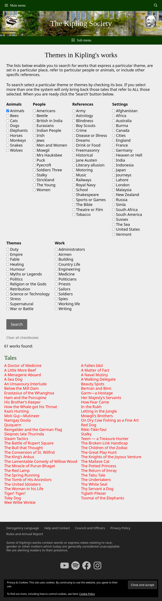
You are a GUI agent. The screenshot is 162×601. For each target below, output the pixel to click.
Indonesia (123, 165)
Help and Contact (57, 528)
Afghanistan (125, 111)
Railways (81, 180)
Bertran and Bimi (96, 388)
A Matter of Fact (95, 370)
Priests (63, 284)
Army (79, 111)
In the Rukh (91, 406)
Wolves (14, 150)
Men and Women (50, 145)
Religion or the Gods (26, 284)
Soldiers (64, 294)
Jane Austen (84, 160)
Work (60, 243)
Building (64, 259)
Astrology (82, 115)
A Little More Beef (20, 370)
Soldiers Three (47, 170)
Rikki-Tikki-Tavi (94, 429)
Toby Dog (12, 497)
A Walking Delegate (98, 379)
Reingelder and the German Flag (33, 429)
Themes (13, 243)
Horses (14, 135)
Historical (82, 155)
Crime (79, 130)
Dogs (12, 125)
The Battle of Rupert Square (29, 443)
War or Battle (20, 309)
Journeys (121, 175)
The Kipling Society (81, 23)
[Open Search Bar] (155, 5)
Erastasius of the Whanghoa (29, 392)
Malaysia (121, 190)
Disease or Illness (89, 135)
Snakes (14, 145)
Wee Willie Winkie (19, 502)
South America (127, 214)
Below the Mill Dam (21, 388)
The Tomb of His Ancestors (28, 479)
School (80, 190)
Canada (121, 130)
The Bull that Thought (23, 447)
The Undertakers (96, 479)
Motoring (82, 170)
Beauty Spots (92, 383)
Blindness (82, 121)
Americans (44, 111)
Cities (119, 135)
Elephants (17, 130)
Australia (122, 121)
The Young (44, 185)
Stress (13, 299)
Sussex (120, 219)
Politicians (66, 279)
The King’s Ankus (19, 456)
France (120, 145)
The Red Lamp (17, 470)
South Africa (125, 209)
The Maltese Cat (95, 461)
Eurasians (43, 125)
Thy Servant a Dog (97, 488)
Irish (39, 135)
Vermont (121, 234)
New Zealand (125, 194)
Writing (63, 309)
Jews (39, 140)
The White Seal (94, 484)
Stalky (40, 175)
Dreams (81, 140)
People (39, 104)
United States (126, 229)
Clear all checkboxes (22, 337)
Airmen (63, 254)
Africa (119, 115)
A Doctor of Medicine (23, 365)
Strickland (43, 180)
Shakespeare (85, 194)
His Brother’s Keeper (22, 402)
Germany (122, 150)
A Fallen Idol (92, 365)
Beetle (40, 115)
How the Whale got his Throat (30, 406)
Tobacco (81, 214)
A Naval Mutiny (94, 374)
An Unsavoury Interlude (25, 383)
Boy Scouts (83, 125)
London (121, 185)
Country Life (67, 264)
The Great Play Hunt (99, 452)
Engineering (67, 269)
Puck (39, 160)
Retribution (18, 289)
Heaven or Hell (127, 155)
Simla (119, 204)
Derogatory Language (22, 528)
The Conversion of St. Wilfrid (29, 452)
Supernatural (19, 304)
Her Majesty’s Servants (101, 397)
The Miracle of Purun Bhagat (29, 465)
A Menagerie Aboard (22, 374)
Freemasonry (86, 150)
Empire (14, 254)
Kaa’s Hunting (16, 411)
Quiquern (12, 424)
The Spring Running (21, 475)
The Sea (121, 224)
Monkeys (16, 140)
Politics (14, 279)
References (82, 104)
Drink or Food (86, 145)
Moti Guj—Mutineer (21, 415)
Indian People (47, 130)
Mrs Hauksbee (47, 155)
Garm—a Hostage (97, 392)
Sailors (62, 289)
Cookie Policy (87, 594)
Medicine (65, 274)
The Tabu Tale (93, 475)
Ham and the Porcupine (25, 397)
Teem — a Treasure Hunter (105, 438)
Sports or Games (89, 200)
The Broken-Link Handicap (104, 443)
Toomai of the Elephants (102, 497)
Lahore (120, 180)
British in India (48, 121)
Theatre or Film (87, 209)
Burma (120, 125)
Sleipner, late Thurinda (24, 433)
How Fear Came (95, 402)
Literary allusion (88, 165)
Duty (12, 249)
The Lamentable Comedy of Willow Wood (40, 461)
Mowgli (41, 150)
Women (41, 190)
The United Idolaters (22, 484)
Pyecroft (42, 165)
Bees (12, 115)
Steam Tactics (16, 438)
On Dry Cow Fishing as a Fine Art (110, 420)
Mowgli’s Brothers (97, 415)
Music (79, 175)
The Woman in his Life (23, 488)
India (118, 160)
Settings (120, 104)
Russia (119, 200)
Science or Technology (28, 294)
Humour (15, 269)
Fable (13, 259)
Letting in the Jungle (99, 411)
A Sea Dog (13, 379)
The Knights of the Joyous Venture (111, 456)
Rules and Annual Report (24, 534)
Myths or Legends (24, 274)
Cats (12, 121)
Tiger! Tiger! (15, 493)
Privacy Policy (120, 528)
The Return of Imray (99, 470)
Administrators (70, 249)
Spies (61, 299)
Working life (67, 304)
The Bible (82, 204)
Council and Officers (90, 528)
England (121, 140)
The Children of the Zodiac (104, 447)
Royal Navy (84, 185)
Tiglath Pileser (93, 493)
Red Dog (88, 424)
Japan (119, 170)
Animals (14, 104)
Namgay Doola (17, 420)
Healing (15, 264)
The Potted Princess (98, 465)
